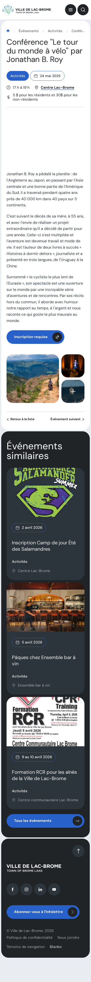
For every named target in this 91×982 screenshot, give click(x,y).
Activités (55, 31)
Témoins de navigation (26, 952)
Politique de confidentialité (30, 943)
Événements (29, 31)
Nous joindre (68, 943)
